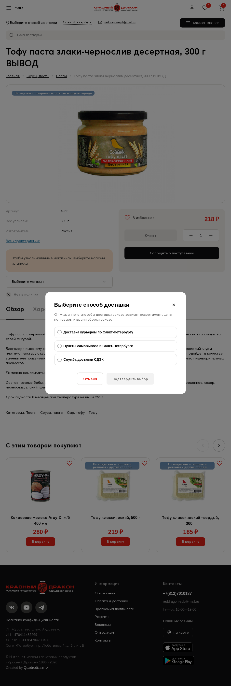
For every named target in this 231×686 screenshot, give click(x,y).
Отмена (90, 378)
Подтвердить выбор (130, 378)
